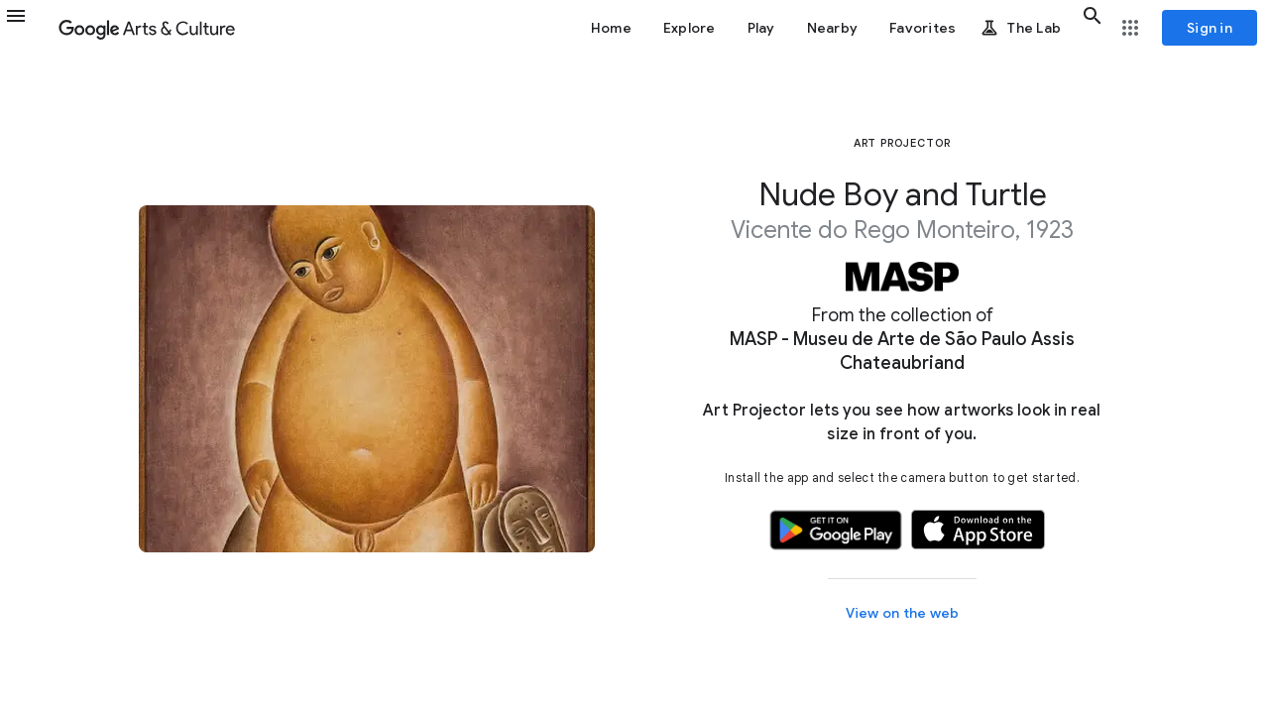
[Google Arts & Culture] (147, 28)
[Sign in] (1209, 28)
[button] (28, 28)
